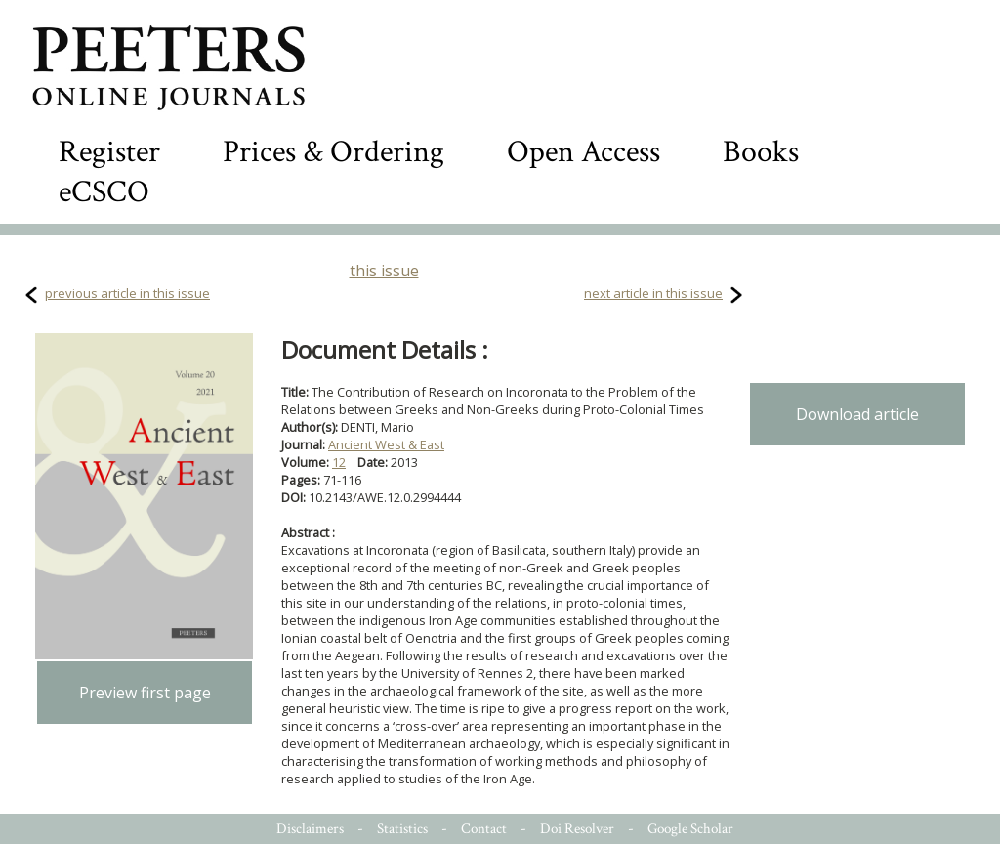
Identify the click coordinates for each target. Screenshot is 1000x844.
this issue (384, 270)
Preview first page (145, 692)
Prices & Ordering (333, 152)
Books (761, 152)
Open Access (583, 152)
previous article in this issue (127, 293)
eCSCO (104, 192)
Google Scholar (690, 829)
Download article (857, 414)
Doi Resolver (577, 829)
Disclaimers (310, 829)
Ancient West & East (386, 444)
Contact (484, 829)
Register (109, 152)
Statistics (402, 829)
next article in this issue (653, 293)
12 (339, 462)
